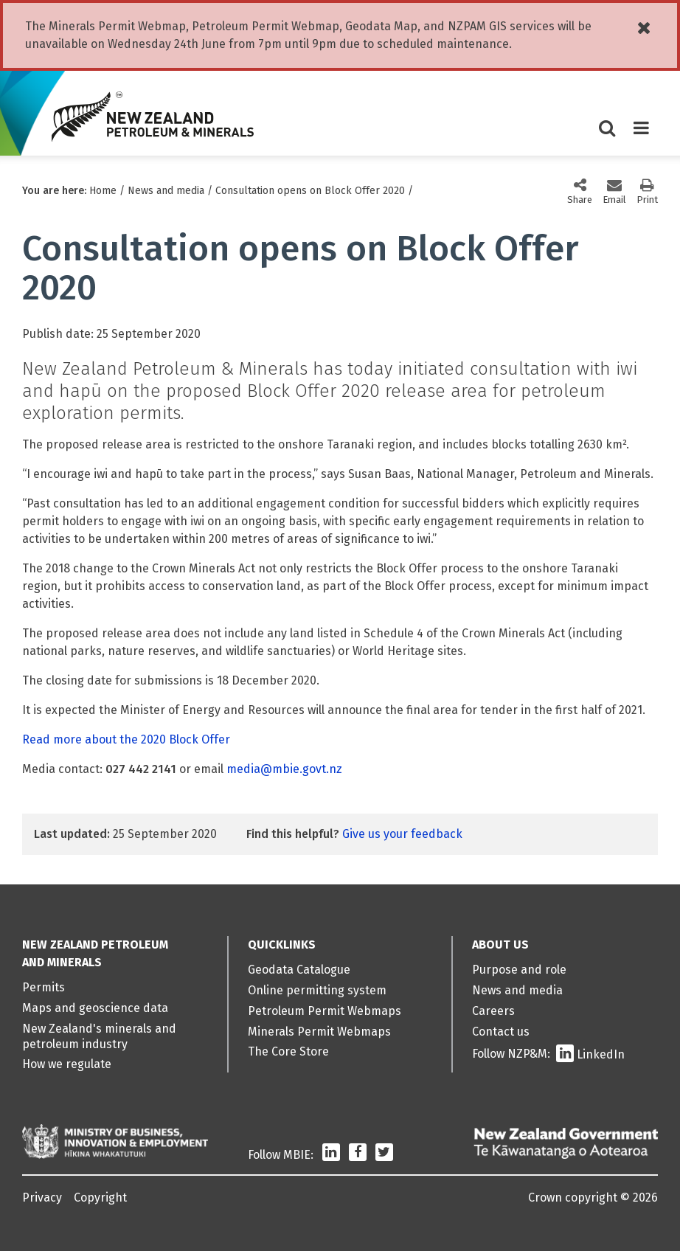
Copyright (100, 1198)
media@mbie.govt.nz (284, 769)
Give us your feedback (402, 834)
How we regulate (66, 1064)
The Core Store (288, 1051)
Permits (43, 987)
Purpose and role (519, 970)
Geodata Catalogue (299, 970)
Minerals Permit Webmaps (319, 1032)
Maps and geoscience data (95, 1008)
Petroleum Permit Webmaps (324, 1011)
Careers (493, 1011)
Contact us (501, 1032)
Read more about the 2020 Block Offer (126, 739)
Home (103, 190)
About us (500, 945)
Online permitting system (317, 990)
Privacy (42, 1198)
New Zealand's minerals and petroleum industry (99, 1036)
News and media (166, 190)
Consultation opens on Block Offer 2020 (310, 190)
